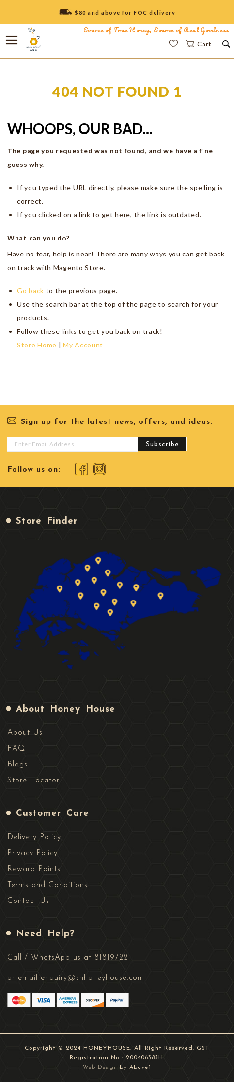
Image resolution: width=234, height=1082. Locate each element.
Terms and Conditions (47, 885)
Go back (30, 290)
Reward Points (34, 869)
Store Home (37, 345)
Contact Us (28, 901)
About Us (25, 732)
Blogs (17, 764)
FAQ (16, 748)
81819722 (111, 958)
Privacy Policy (32, 853)
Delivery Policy (34, 837)
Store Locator (33, 780)
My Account (83, 345)
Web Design (100, 1067)
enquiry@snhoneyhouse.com (92, 978)
